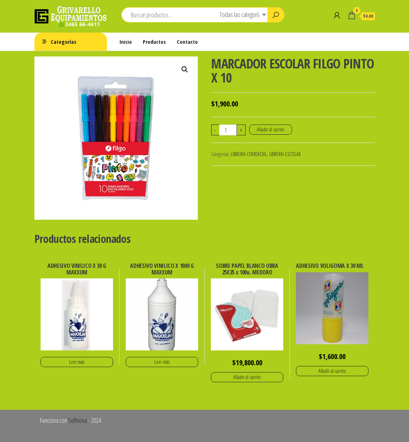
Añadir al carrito (270, 129)
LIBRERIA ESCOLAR (285, 154)
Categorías (63, 41)
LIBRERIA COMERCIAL (249, 154)
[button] (184, 69)
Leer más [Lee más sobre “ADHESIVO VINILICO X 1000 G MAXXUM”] (162, 361)
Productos (154, 41)
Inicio (126, 41)
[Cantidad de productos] (228, 130)
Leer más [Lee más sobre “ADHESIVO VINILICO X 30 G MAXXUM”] (76, 361)
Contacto (187, 41)
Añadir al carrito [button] (247, 377)
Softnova (77, 420)
